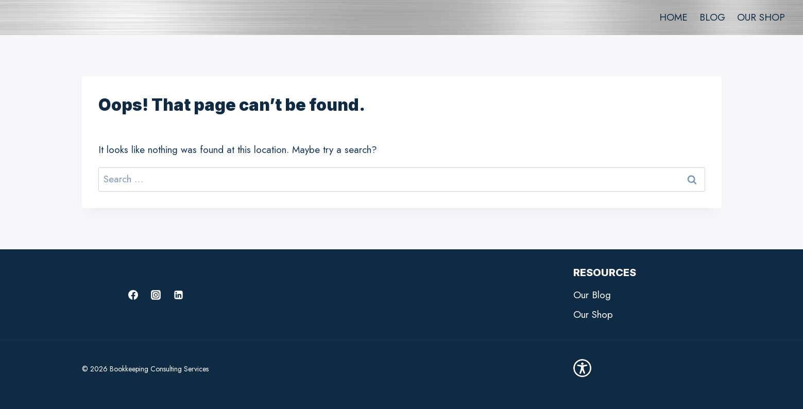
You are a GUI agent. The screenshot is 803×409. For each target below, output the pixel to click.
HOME (673, 17)
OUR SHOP (761, 17)
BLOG (712, 17)
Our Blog (592, 295)
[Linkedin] (178, 294)
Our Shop (593, 314)
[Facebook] (133, 294)
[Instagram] (156, 294)
